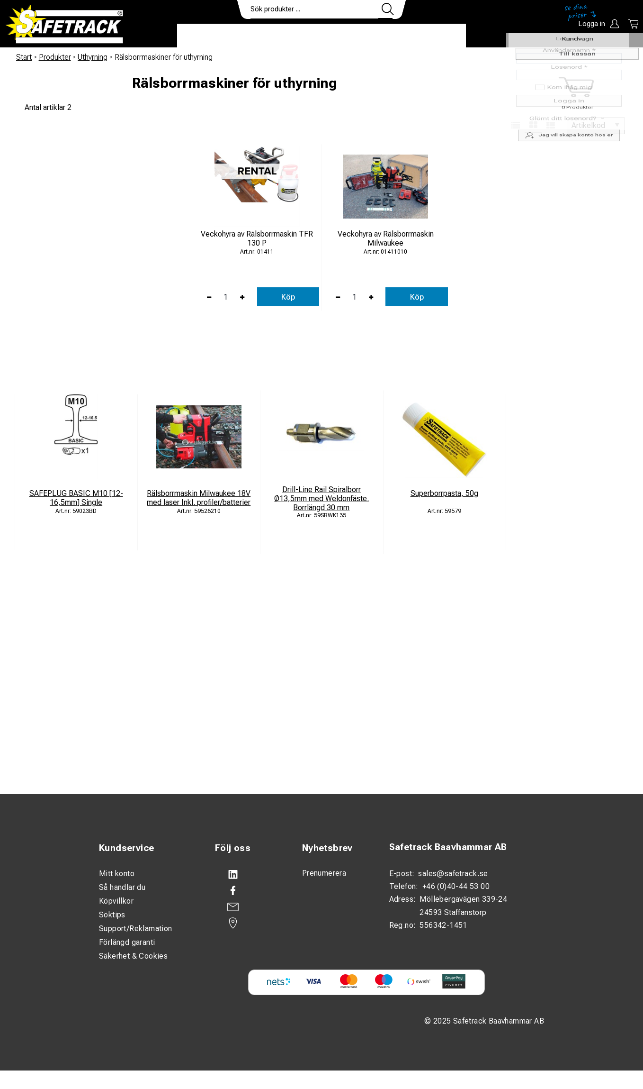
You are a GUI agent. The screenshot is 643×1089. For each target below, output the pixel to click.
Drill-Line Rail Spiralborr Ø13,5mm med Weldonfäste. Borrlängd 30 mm (321, 498)
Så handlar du (122, 887)
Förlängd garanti (127, 942)
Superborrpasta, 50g (444, 493)
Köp (288, 297)
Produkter (206, 36)
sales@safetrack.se (453, 873)
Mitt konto (116, 873)
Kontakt (385, 36)
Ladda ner (438, 36)
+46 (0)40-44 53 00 (456, 886)
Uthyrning (92, 57)
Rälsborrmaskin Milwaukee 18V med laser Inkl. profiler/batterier (198, 498)
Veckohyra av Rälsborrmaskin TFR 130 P (257, 238)
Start (24, 57)
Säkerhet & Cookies (133, 956)
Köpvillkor (116, 901)
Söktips (112, 914)
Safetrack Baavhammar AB (448, 847)
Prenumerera (324, 873)
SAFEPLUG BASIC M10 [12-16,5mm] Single (76, 498)
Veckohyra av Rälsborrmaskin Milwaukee (386, 238)
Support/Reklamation (135, 928)
